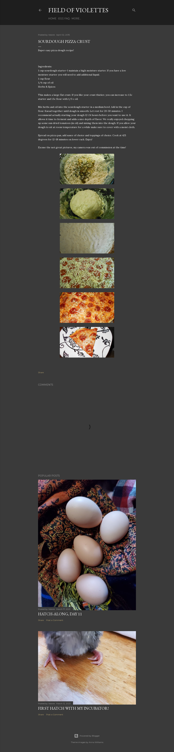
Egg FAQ (64, 18)
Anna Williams (96, 742)
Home (52, 18)
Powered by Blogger (87, 736)
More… (76, 18)
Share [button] (41, 372)
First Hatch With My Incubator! (73, 708)
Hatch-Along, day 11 (60, 613)
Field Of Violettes (78, 10)
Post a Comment (54, 620)
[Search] (134, 9)
